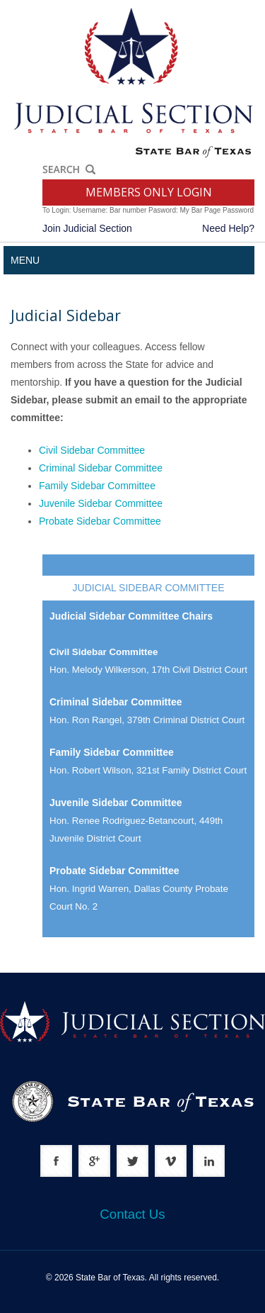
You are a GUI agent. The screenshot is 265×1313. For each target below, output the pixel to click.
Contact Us (132, 1214)
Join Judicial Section (87, 228)
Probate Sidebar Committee (100, 521)
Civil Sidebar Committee (92, 450)
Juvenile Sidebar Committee (101, 503)
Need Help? (228, 228)
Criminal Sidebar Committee (101, 468)
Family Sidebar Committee (97, 485)
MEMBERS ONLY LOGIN (149, 192)
